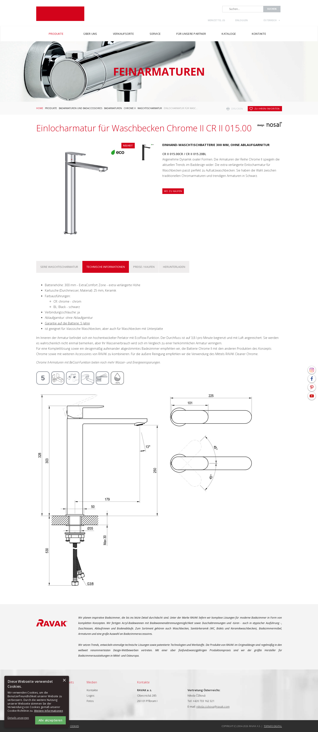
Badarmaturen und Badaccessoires (80, 108)
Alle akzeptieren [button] (50, 720)
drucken (237, 108)
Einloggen (241, 20)
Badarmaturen (113, 108)
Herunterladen (174, 267)
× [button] (64, 680)
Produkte (51, 108)
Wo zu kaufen (173, 191)
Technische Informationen (105, 267)
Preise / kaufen (144, 267)
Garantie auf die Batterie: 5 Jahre (67, 323)
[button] (19, 718)
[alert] (36, 702)
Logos (90, 695)
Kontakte (92, 690)
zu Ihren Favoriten (267, 108)
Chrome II (130, 108)
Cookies (74, 726)
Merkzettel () (216, 20)
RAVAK (60, 13)
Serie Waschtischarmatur (59, 267)
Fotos (90, 701)
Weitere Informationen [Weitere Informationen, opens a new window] (48, 711)
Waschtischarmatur (150, 108)
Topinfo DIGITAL (273, 726)
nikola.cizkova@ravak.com (213, 706)
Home (39, 108)
